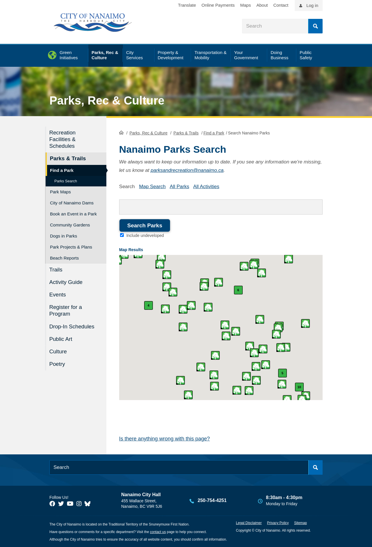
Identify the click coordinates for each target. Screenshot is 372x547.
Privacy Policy (278, 523)
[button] (276, 334)
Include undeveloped (145, 235)
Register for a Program (66, 309)
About (262, 5)
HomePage (121, 132)
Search (315, 26)
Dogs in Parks (63, 235)
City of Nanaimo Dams (72, 202)
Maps (245, 5)
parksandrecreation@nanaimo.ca (187, 170)
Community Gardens (70, 224)
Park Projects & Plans (71, 246)
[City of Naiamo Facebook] (52, 503)
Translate (187, 5)
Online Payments (218, 5)
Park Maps (60, 191)
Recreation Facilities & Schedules (62, 139)
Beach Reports (64, 257)
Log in (312, 5)
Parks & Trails (186, 133)
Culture (58, 350)
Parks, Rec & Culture (106, 100)
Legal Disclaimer (249, 523)
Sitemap (300, 523)
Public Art (61, 338)
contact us (158, 532)
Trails (56, 269)
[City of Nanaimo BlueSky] (89, 503)
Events (57, 294)
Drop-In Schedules (72, 326)
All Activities (206, 186)
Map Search (152, 186)
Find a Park (213, 133)
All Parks (179, 186)
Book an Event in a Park (73, 213)
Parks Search (65, 181)
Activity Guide (66, 282)
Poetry (57, 363)
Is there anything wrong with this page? (164, 439)
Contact (280, 5)
